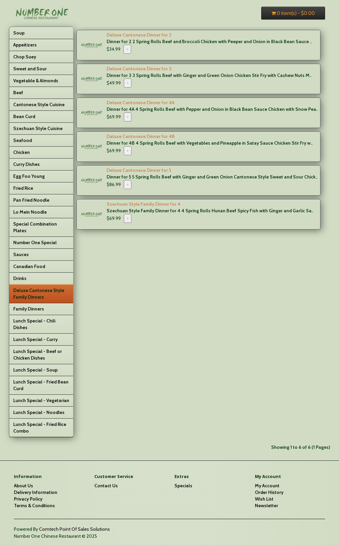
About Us (23, 486)
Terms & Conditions (34, 506)
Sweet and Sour (30, 69)
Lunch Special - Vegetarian (41, 400)
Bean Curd (24, 116)
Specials (183, 486)
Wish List (264, 499)
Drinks (19, 278)
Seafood (22, 140)
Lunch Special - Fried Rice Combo (39, 427)
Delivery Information (35, 492)
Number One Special (35, 242)
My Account (267, 486)
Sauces (21, 254)
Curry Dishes (26, 164)
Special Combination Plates (35, 227)
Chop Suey (24, 57)
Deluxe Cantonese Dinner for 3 (139, 69)
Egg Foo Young (29, 176)
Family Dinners (28, 309)
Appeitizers (25, 45)
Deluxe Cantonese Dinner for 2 (139, 35)
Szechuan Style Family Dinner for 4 (143, 204)
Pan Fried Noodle (31, 200)
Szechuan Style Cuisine (38, 128)
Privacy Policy (28, 499)
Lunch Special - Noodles (39, 412)
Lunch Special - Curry (35, 339)
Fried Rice (23, 188)
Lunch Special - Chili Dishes (34, 324)
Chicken (21, 152)
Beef (18, 93)
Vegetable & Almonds (35, 81)
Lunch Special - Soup (35, 370)
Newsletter (266, 506)
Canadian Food (29, 266)
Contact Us (106, 486)
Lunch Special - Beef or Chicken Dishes (37, 354)
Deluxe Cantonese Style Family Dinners (38, 293)
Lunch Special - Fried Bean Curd (41, 385)
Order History (269, 492)
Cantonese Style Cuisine (39, 104)
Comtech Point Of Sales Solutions (74, 529)
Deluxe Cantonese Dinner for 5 (139, 170)
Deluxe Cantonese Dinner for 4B (141, 136)
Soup (18, 33)
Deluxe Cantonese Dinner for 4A (140, 102)
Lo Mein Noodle (30, 212)
